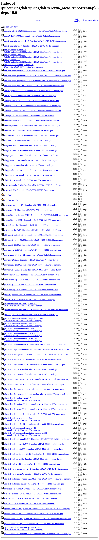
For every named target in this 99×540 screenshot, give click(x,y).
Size (85, 20)
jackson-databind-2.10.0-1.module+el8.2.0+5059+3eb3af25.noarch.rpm (32, 359)
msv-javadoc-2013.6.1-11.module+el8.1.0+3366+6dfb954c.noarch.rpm (32, 270)
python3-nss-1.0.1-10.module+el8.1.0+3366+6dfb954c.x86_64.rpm (31, 225)
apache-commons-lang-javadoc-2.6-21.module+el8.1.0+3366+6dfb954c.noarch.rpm (37, 519)
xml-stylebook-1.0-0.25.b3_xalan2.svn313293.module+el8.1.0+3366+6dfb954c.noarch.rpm (33, 61)
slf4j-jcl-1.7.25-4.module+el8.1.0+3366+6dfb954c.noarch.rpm (29, 165)
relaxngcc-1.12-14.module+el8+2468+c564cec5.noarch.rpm (28, 210)
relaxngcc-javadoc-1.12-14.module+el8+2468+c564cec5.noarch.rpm (31, 205)
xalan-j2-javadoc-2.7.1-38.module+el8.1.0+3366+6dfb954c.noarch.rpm (32, 110)
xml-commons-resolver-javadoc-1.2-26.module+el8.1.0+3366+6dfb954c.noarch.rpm (23, 66)
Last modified (77, 20)
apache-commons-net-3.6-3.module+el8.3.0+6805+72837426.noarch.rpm (33, 514)
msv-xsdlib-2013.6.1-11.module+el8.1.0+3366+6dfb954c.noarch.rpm (32, 245)
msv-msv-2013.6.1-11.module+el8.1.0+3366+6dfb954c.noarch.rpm (31, 260)
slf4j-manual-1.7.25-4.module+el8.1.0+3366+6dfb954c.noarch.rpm (31, 150)
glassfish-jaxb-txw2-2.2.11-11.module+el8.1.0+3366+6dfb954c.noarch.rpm (34, 389)
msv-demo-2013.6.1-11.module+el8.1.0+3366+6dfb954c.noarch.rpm (31, 275)
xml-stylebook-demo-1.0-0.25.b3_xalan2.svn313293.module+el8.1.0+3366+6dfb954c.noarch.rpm (33, 56)
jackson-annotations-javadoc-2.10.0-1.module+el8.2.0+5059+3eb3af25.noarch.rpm (37, 379)
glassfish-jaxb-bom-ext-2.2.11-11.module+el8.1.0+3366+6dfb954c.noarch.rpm (35, 444)
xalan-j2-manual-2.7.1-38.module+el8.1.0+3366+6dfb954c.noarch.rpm (32, 106)
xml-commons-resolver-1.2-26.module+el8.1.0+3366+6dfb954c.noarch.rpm (34, 71)
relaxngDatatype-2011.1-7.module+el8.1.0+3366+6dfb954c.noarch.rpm (32, 220)
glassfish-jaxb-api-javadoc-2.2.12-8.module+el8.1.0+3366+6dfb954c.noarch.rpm (36, 454)
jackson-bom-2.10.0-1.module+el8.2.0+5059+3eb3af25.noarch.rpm (31, 374)
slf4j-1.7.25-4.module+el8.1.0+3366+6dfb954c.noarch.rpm (27, 180)
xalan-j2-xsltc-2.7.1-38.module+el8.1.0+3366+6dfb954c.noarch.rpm (31, 101)
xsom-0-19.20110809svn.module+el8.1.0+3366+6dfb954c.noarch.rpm (32, 36)
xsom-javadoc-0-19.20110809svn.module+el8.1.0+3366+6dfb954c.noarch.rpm (35, 31)
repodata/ (8, 195)
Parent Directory (10, 27)
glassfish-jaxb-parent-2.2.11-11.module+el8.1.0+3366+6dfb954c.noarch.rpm (34, 414)
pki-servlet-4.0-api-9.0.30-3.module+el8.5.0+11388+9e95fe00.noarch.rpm (33, 240)
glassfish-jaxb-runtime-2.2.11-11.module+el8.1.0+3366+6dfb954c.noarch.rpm (35, 404)
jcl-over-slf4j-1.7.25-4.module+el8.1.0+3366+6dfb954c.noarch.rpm (31, 290)
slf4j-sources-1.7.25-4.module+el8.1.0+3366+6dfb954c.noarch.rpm (31, 145)
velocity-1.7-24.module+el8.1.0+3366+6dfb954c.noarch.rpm (28, 130)
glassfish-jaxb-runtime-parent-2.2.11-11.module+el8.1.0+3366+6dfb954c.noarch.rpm (23, 399)
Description (93, 20)
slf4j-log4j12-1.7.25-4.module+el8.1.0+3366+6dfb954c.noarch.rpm (31, 155)
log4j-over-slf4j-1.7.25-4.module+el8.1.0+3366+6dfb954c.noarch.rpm (32, 280)
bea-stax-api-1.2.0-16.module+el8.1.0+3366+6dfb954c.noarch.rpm (31, 499)
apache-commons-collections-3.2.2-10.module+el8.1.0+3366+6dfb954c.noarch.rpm (37, 534)
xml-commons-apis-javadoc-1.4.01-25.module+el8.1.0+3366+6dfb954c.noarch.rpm (37, 81)
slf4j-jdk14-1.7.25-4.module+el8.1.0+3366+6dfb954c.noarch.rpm (30, 160)
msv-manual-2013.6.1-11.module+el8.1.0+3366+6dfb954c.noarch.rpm (32, 265)
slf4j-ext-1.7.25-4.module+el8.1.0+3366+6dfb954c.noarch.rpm (29, 175)
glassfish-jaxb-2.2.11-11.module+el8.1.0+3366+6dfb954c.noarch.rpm (32, 464)
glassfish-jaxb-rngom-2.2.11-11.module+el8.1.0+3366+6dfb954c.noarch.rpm (35, 409)
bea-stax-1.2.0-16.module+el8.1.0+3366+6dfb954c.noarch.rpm (29, 504)
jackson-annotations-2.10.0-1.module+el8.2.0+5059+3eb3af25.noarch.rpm (34, 384)
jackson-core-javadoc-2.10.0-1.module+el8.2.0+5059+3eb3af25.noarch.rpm (34, 364)
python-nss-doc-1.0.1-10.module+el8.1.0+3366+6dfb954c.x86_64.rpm (32, 230)
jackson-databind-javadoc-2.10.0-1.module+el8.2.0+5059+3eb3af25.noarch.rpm (36, 354)
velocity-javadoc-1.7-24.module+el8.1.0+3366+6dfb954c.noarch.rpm (32, 125)
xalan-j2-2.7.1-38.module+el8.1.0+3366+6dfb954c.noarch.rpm (29, 115)
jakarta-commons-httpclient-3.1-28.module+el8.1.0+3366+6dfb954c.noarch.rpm (36, 310)
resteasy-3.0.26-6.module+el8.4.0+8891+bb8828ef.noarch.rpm (29, 190)
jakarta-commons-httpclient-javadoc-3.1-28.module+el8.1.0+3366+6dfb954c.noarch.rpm (23, 304)
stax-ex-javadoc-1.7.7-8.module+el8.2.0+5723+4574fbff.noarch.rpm (31, 135)
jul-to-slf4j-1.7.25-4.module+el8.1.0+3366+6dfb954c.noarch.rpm (30, 285)
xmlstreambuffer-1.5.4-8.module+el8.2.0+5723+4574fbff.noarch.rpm (31, 46)
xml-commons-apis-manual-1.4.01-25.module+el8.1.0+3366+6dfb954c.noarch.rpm (37, 76)
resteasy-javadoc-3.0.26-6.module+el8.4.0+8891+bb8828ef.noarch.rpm (32, 185)
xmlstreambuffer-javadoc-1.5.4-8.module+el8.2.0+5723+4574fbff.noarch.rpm (35, 41)
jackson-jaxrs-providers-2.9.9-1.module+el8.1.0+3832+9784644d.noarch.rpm (35, 344)
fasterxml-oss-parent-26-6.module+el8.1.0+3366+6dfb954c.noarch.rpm (32, 489)
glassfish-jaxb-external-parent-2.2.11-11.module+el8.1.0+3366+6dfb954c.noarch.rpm (23, 419)
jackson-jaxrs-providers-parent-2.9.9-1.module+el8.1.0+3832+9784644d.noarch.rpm (23, 329)
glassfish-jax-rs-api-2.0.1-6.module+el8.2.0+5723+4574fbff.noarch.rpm (33, 474)
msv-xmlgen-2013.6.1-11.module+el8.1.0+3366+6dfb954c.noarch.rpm (32, 250)
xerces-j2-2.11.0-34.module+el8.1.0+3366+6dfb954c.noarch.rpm (30, 96)
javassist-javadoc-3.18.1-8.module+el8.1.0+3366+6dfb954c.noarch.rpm (32, 295)
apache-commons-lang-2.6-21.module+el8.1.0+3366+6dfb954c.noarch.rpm (34, 524)
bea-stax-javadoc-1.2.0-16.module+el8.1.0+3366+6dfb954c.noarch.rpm (32, 494)
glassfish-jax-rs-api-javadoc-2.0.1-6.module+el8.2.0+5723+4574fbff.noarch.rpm (36, 469)
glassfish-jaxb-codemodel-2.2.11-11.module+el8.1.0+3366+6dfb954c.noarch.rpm (36, 439)
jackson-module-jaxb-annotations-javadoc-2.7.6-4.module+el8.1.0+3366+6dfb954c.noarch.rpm (23, 319)
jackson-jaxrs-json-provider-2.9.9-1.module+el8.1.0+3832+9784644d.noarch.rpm (36, 349)
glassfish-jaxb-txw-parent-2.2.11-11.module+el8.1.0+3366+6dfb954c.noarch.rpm (36, 394)
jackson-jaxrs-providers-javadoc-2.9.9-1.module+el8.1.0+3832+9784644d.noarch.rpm (23, 334)
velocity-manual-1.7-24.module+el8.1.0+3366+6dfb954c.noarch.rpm (31, 120)
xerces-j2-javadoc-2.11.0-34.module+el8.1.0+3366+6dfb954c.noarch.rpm (33, 91)
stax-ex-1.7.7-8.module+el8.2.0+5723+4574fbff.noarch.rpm (28, 140)
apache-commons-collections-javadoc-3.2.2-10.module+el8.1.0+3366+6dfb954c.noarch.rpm (23, 528)
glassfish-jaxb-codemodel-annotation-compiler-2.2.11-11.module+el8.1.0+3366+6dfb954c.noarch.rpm (26, 434)
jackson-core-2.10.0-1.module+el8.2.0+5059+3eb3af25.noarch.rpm (31, 369)
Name (37, 20)
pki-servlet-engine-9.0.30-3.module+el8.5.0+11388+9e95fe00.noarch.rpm (33, 235)
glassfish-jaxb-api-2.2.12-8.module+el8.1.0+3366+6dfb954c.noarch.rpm (33, 459)
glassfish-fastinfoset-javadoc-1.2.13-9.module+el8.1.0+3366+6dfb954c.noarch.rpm (37, 479)
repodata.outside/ (11, 200)
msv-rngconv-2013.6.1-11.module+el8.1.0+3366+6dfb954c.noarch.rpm (32, 255)
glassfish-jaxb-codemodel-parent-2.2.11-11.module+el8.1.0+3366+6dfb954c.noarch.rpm (23, 429)
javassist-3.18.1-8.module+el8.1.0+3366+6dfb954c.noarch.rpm (29, 300)
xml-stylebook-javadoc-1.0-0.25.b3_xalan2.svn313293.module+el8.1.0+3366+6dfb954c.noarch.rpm (33, 51)
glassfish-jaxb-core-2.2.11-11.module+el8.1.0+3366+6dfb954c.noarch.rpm (34, 424)
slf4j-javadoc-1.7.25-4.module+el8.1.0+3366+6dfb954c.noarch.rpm (31, 170)
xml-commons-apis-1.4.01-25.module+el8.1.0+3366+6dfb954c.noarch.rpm (34, 86)
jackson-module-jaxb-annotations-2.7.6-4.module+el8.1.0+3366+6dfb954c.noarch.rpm (23, 324)
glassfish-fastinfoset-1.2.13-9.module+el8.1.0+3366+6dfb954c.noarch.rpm (34, 484)
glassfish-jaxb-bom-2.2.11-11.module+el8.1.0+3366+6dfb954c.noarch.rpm (34, 449)
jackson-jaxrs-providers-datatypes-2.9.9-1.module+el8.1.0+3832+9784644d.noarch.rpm (23, 339)
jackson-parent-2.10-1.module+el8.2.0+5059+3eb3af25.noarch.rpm (31, 315)
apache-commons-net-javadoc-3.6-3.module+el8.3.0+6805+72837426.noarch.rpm (37, 509)
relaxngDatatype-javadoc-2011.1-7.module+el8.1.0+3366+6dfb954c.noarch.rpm (36, 215)
